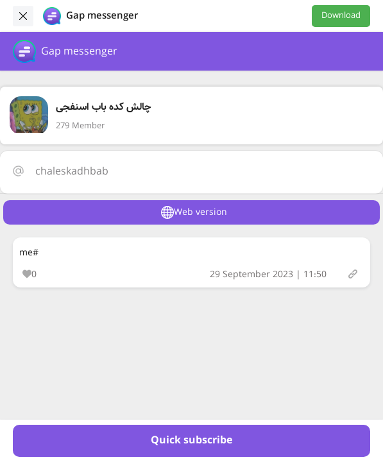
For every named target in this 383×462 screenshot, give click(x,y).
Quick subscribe (191, 440)
